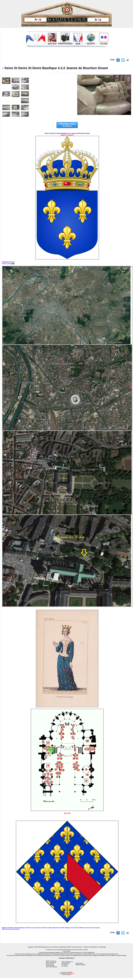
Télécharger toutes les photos (67, 125)
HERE (13, 263)
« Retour (112, 59)
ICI (13, 262)
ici (104, 947)
